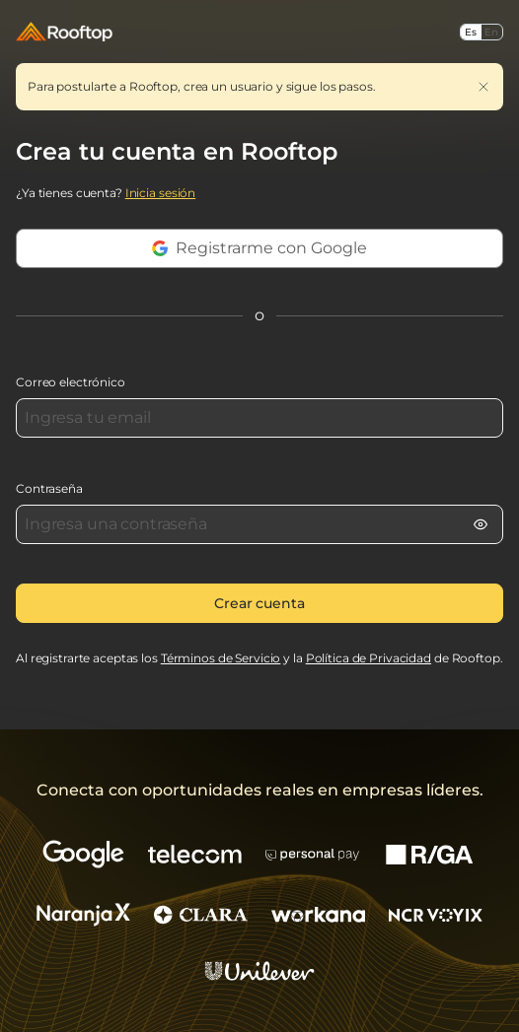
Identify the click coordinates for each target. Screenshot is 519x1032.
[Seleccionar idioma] (481, 32)
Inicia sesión (160, 192)
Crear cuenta (259, 603)
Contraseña (49, 488)
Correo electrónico (70, 382)
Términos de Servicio (221, 658)
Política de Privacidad (368, 658)
